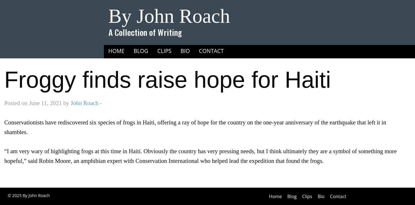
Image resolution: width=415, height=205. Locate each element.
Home (116, 51)
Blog (141, 51)
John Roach (84, 103)
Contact (211, 51)
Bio (185, 51)
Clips (164, 51)
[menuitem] (116, 51)
